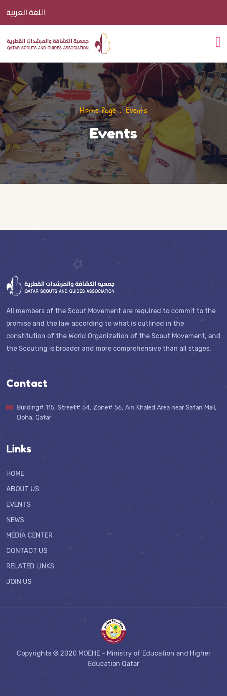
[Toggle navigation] (218, 41)
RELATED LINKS (30, 566)
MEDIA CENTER (29, 535)
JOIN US (19, 581)
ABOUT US (22, 489)
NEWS (15, 520)
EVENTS (18, 504)
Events (137, 110)
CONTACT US (27, 551)
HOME (15, 473)
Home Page (98, 110)
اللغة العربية (25, 12)
